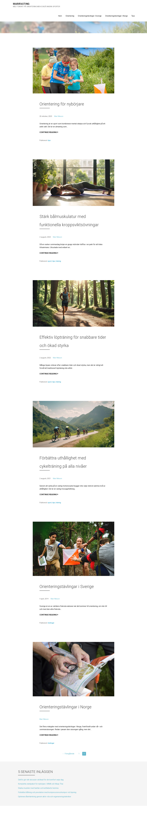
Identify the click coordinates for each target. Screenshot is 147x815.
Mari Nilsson (58, 116)
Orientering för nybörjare (62, 104)
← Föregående (68, 754)
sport (50, 261)
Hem (60, 16)
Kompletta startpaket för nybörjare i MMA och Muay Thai (40, 784)
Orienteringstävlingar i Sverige (90, 16)
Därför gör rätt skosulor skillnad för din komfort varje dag (41, 780)
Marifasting (21, 3)
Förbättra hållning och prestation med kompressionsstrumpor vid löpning (47, 792)
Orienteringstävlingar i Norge (116, 16)
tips (49, 140)
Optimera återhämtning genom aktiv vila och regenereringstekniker (44, 796)
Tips (133, 16)
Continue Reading (48, 132)
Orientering (70, 16)
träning (58, 261)
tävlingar (51, 623)
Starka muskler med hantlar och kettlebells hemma (38, 788)
